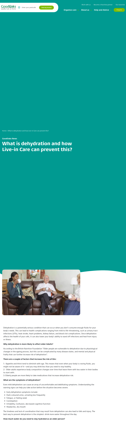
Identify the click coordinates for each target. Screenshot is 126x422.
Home (4, 131)
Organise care (70, 9)
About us (85, 9)
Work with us (86, 5)
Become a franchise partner (103, 5)
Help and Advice (101, 9)
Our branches (120, 5)
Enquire (119, 10)
